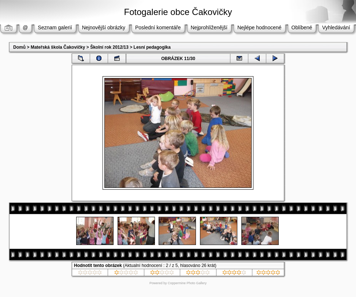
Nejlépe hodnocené (259, 27)
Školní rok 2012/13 (109, 47)
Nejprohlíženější (209, 27)
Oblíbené (302, 27)
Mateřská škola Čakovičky (58, 47)
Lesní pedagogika (152, 47)
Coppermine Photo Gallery (187, 283)
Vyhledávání (336, 27)
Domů (19, 47)
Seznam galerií (55, 27)
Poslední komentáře (158, 27)
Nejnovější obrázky (103, 27)
